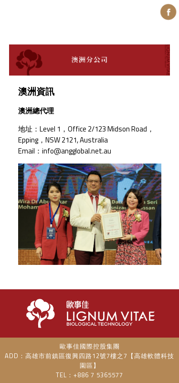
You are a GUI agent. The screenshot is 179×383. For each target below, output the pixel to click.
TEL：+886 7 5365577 (89, 375)
